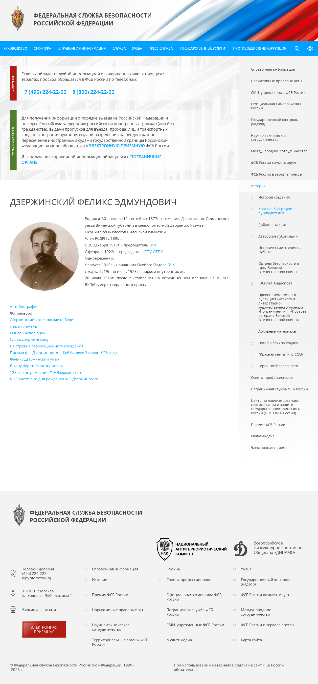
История (99, 579)
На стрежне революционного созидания (46, 345)
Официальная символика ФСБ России (194, 597)
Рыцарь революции (28, 332)
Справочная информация (82, 48)
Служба (119, 48)
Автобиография (24, 306)
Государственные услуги (202, 48)
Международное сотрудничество (256, 612)
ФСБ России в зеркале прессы (267, 624)
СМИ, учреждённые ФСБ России (195, 624)
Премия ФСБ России (110, 594)
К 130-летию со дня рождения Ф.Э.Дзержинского (54, 378)
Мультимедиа (179, 639)
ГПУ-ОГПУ (154, 251)
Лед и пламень (23, 326)
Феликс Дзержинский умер (34, 359)
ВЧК (153, 244)
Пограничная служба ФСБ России (189, 612)
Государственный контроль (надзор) (266, 581)
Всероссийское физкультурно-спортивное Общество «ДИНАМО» (279, 548)
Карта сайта (251, 639)
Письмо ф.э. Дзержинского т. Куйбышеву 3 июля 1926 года (63, 352)
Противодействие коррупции (260, 48)
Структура (42, 48)
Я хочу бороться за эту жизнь (36, 365)
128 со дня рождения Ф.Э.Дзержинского (46, 372)
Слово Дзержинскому (29, 339)
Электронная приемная (44, 629)
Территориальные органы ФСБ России (120, 642)
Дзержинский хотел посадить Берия (42, 319)
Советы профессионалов (188, 579)
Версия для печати (39, 609)
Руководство (15, 48)
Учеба (137, 48)
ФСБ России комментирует (265, 594)
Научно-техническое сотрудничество (111, 627)
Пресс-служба (160, 48)
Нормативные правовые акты (119, 609)
